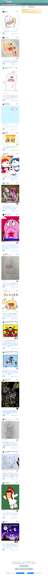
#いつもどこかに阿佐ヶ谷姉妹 (12, 371)
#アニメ (5, 345)
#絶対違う (7, 443)
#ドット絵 (10, 126)
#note (14, 341)
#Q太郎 (4, 285)
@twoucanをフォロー (20, 573)
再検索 (24, 566)
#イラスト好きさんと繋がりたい (7, 283)
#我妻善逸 (14, 411)
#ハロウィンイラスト (13, 515)
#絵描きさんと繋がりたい (13, 208)
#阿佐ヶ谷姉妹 (10, 343)
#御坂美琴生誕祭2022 (12, 410)
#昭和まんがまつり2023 (11, 31)
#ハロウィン (7, 515)
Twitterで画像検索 (24, 569)
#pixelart (7, 147)
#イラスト (8, 62)
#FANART (8, 346)
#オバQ (9, 98)
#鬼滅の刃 (7, 413)
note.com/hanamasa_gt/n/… (7, 342)
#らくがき (7, 177)
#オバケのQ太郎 (5, 126)
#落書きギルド (5, 476)
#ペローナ (8, 209)
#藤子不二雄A (4, 344)
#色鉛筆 (4, 62)
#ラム (17, 411)
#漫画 (8, 345)
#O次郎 (6, 315)
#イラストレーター (14, 315)
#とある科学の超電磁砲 (6, 412)
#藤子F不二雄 (16, 343)
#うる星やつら (13, 412)
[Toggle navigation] (2, 1)
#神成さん (10, 411)
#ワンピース (4, 209)
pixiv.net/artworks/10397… (13, 177)
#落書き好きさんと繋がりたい (10, 442)
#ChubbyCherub (5, 148)
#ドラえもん (9, 176)
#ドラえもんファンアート (11, 547)
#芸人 (11, 345)
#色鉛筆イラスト (13, 62)
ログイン (29, 563)
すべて (3, 6)
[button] (46, 1)
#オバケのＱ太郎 (13, 61)
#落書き (3, 442)
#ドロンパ (4, 244)
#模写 (12, 284)
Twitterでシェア (30, 573)
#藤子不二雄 (8, 61)
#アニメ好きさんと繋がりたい (11, 245)
